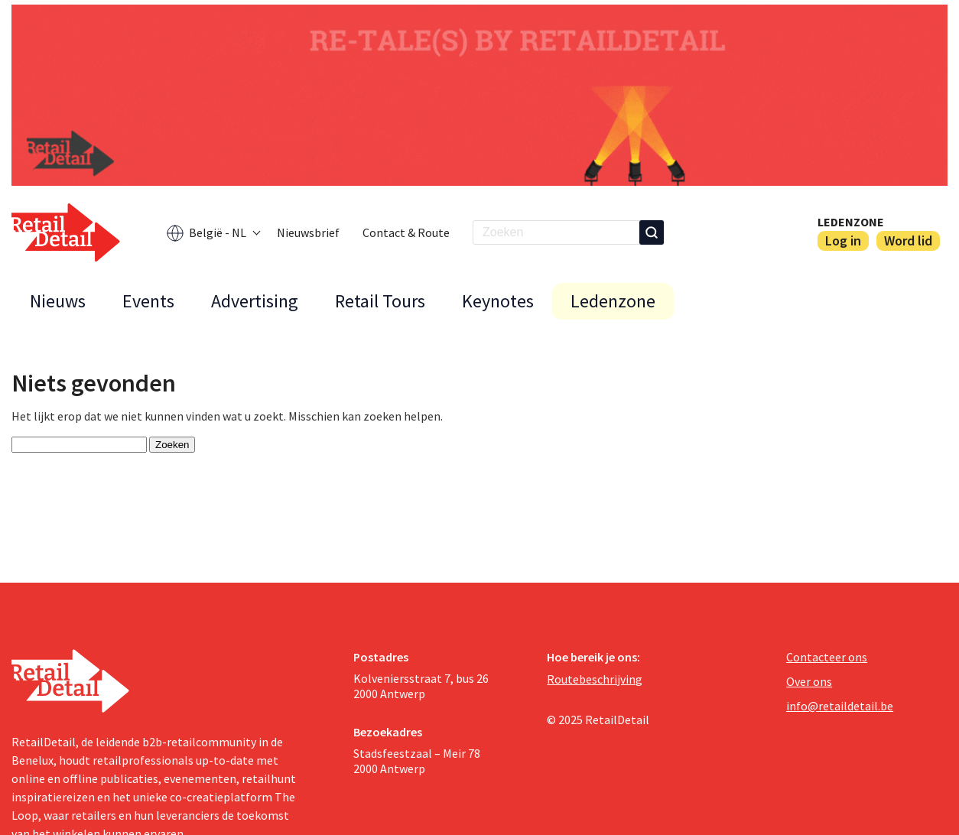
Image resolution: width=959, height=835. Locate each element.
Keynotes (498, 301)
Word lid (908, 240)
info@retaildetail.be (839, 705)
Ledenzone (851, 221)
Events (148, 301)
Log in (843, 240)
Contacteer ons (826, 656)
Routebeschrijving (594, 679)
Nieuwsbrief (308, 232)
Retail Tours (380, 301)
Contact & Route (406, 232)
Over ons (809, 681)
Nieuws (58, 301)
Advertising (254, 301)
